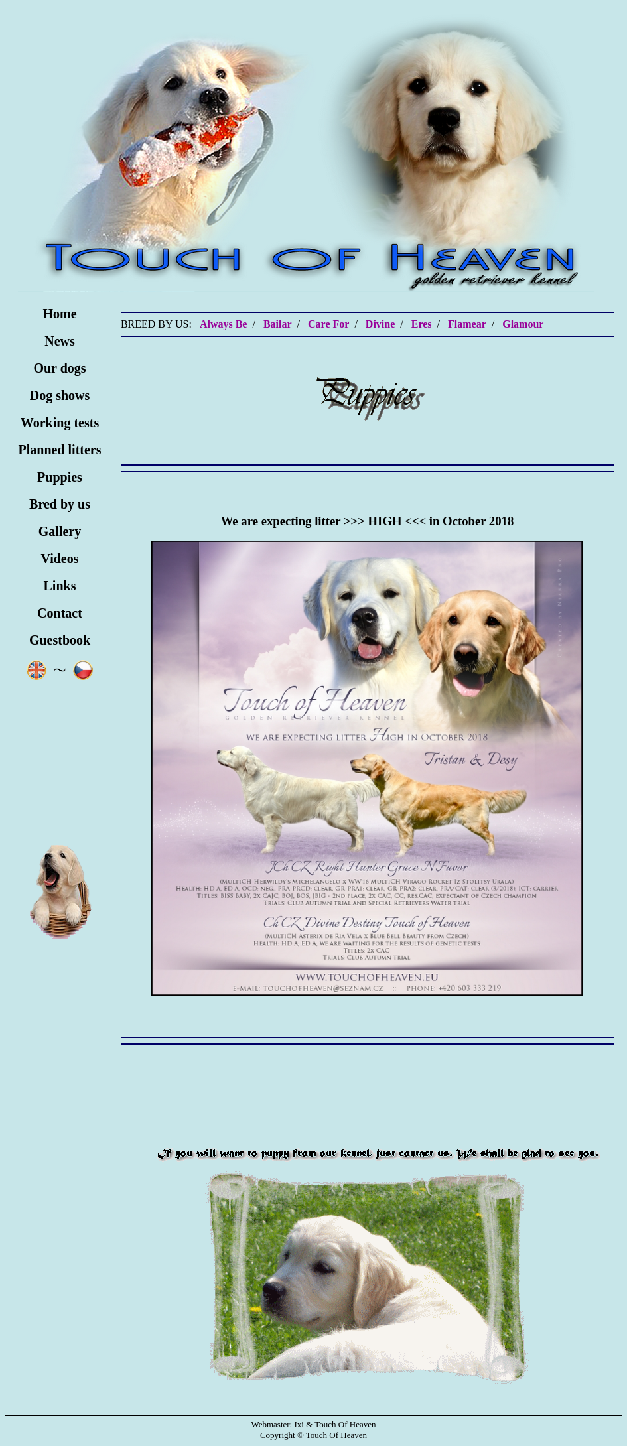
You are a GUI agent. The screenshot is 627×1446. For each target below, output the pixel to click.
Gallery (59, 531)
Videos (59, 558)
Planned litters (60, 449)
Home (59, 313)
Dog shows (60, 395)
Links (60, 585)
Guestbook (59, 640)
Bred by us (59, 504)
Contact (59, 613)
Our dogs (59, 368)
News (59, 341)
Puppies (59, 477)
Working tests (60, 422)
